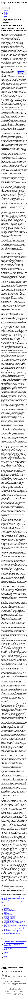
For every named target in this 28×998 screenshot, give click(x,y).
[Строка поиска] (8, 936)
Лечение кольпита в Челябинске (12, 933)
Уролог (5, 912)
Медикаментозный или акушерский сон (14, 943)
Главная (6, 10)
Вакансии (6, 14)
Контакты (6, 13)
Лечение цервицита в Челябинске (12, 932)
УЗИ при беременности (9, 916)
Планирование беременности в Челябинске (14, 921)
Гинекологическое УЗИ (9, 917)
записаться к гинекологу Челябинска (21, 72)
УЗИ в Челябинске (8, 914)
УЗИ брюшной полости (10, 918)
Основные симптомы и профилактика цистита (15, 941)
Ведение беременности (9, 920)
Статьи (5, 16)
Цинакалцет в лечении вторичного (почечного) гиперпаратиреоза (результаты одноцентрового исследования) (13, 898)
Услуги (5, 12)
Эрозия (5, 949)
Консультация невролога (10, 910)
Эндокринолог (7, 913)
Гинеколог (6, 908)
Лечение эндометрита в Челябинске (13, 930)
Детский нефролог (8, 909)
